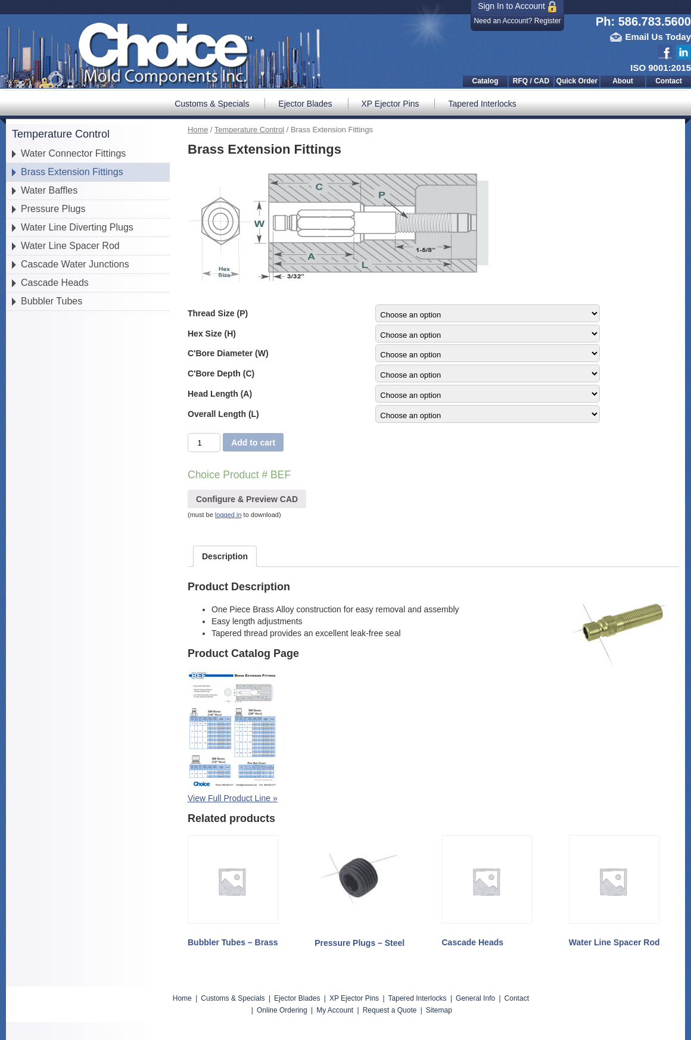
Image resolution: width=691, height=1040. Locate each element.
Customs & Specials (212, 103)
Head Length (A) (220, 393)
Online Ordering (282, 1010)
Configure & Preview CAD (247, 499)
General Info (475, 998)
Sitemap (439, 1010)
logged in (228, 514)
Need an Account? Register (517, 21)
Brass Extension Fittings (72, 172)
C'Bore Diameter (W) (228, 353)
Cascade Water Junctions (75, 264)
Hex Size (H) (212, 333)
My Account (334, 1010)
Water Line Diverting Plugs (77, 227)
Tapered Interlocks (482, 103)
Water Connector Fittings (73, 153)
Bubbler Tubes (51, 301)
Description (225, 556)
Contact (668, 81)
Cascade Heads (55, 283)
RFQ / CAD (531, 81)
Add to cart (253, 442)
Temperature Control (249, 129)
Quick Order (576, 81)
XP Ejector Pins (390, 103)
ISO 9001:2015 (660, 68)
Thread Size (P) (218, 313)
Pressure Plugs (53, 209)
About (622, 81)
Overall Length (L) (223, 414)
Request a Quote (390, 1010)
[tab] (225, 556)
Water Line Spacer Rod (70, 246)
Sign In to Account (517, 7)
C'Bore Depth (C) (221, 373)
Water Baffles (49, 190)
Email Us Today (658, 37)
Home (198, 129)
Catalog (485, 81)
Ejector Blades (305, 103)
